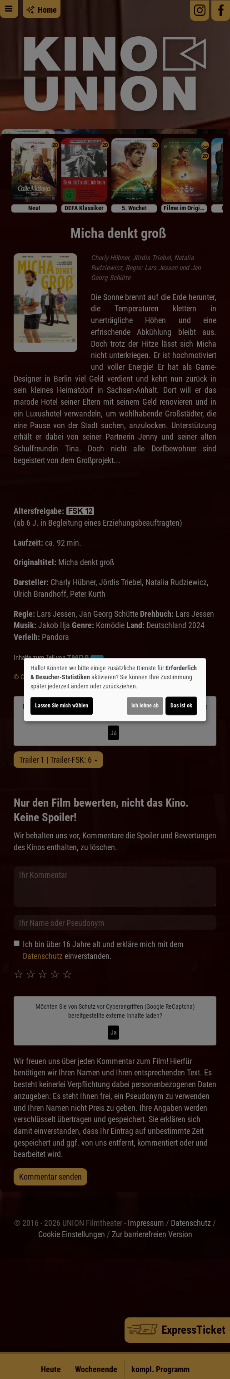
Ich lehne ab (145, 705)
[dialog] (115, 689)
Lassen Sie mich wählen (61, 705)
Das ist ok (181, 705)
